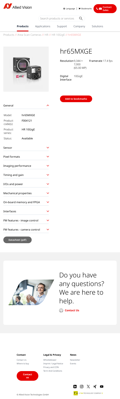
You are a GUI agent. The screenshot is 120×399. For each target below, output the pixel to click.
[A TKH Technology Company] (88, 393)
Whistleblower (49, 359)
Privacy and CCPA (51, 367)
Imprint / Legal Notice (53, 363)
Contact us (27, 376)
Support (62, 26)
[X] (88, 386)
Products (22, 26)
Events (73, 363)
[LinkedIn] (75, 386)
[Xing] (95, 386)
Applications (42, 26)
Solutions (97, 26)
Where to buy (23, 363)
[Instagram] (81, 386)
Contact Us (72, 310)
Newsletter (75, 359)
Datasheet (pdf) (17, 239)
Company (79, 26)
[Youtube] (101, 386)
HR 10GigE (58, 35)
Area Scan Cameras (29, 35)
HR (46, 35)
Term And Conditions (52, 370)
